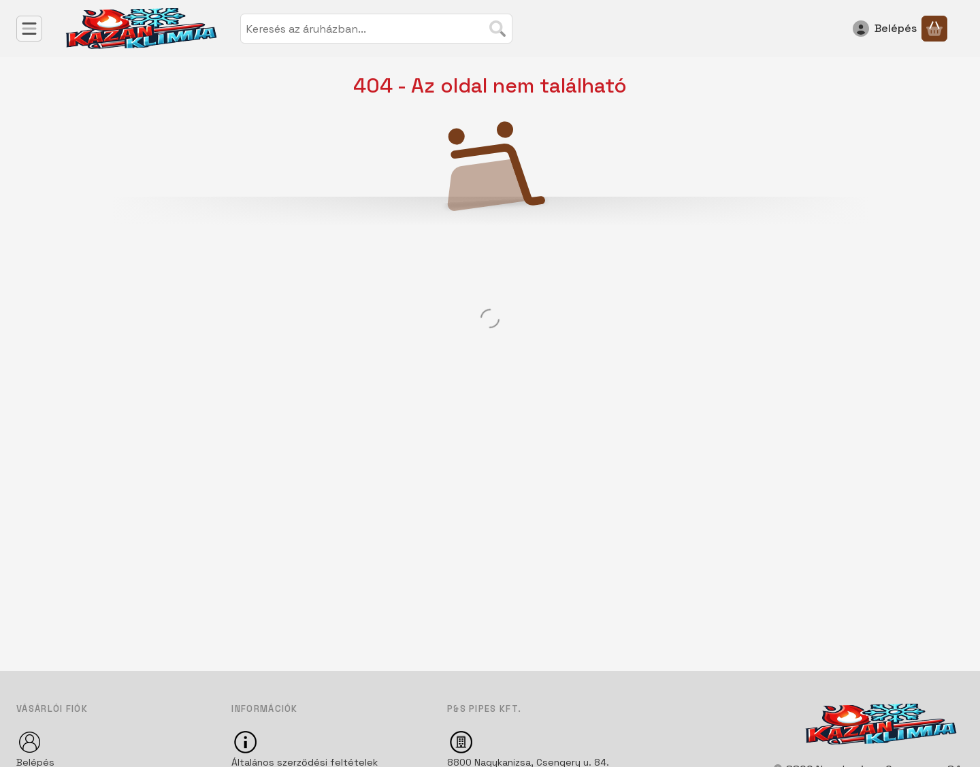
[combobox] (376, 29)
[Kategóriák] (29, 29)
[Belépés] (884, 29)
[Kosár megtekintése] (934, 29)
